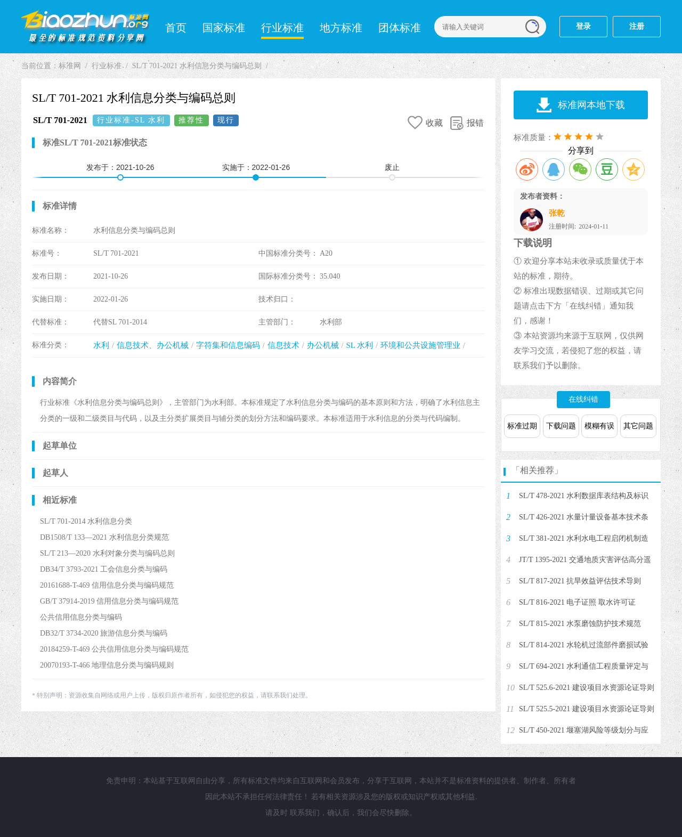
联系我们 (305, 813)
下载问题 (561, 426)
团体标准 (399, 28)
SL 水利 (359, 345)
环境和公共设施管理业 (420, 345)
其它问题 (638, 426)
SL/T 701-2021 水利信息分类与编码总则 (197, 66)
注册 (636, 26)
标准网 (85, 26)
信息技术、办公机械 (153, 345)
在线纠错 (583, 399)
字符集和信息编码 (228, 345)
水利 (101, 345)
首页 (175, 28)
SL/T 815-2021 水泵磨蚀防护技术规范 (580, 624)
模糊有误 (599, 426)
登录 (583, 26)
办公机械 (323, 345)
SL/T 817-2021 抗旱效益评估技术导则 (580, 581)
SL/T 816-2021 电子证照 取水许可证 (577, 602)
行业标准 (282, 28)
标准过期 (522, 426)
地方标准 (341, 28)
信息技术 (283, 345)
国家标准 (223, 28)
